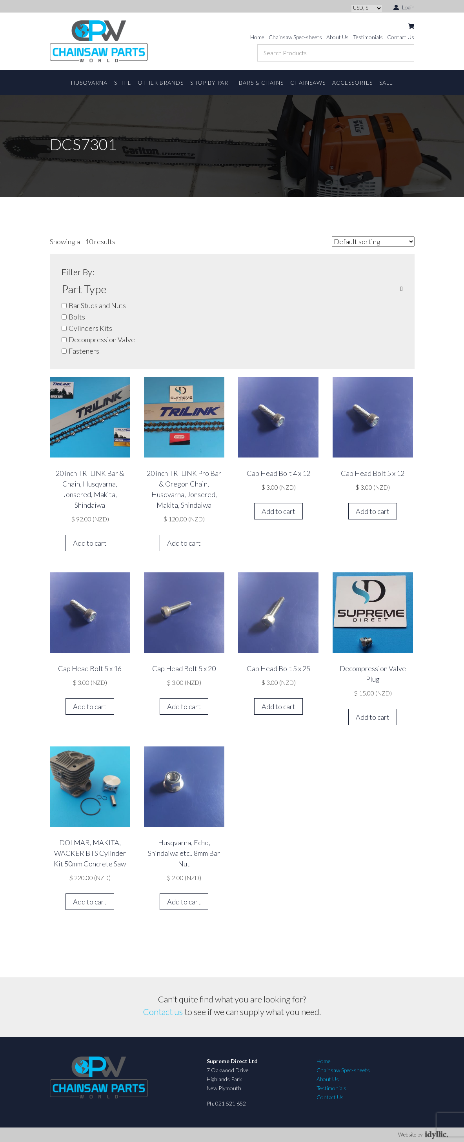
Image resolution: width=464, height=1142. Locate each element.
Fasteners (84, 351)
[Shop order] (373, 241)
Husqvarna (89, 82)
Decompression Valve (102, 339)
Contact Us (400, 37)
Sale (386, 82)
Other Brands (161, 82)
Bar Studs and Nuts (97, 305)
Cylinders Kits (90, 328)
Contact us (163, 1011)
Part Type (232, 288)
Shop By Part (211, 82)
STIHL (122, 82)
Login (404, 7)
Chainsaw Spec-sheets (295, 37)
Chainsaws (308, 82)
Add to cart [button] (90, 543)
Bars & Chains (261, 82)
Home (257, 37)
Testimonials (368, 37)
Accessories (352, 82)
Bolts (77, 316)
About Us (337, 37)
